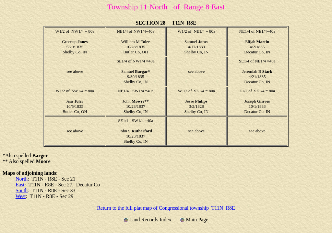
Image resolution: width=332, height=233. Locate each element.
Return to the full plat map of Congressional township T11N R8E (166, 208)
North (22, 179)
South (22, 190)
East (20, 184)
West (21, 196)
